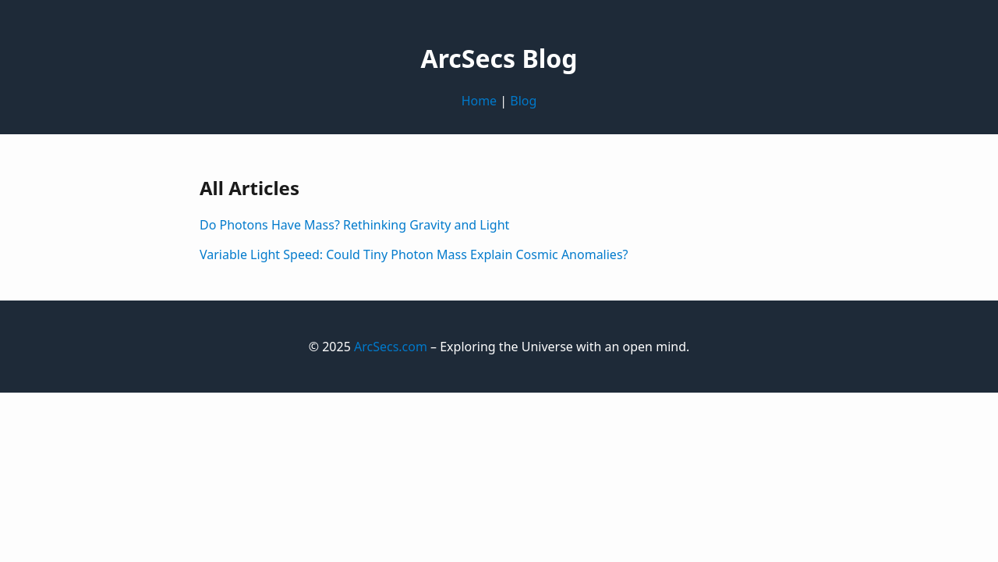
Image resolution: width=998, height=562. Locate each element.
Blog (523, 100)
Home (479, 100)
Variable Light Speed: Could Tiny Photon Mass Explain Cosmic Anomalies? (414, 254)
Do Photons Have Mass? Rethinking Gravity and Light (354, 224)
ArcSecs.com (390, 346)
